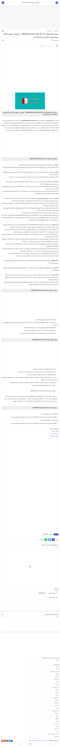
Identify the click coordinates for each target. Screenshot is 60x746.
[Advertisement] (30, 16)
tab (57, 731)
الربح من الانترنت (54, 671)
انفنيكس (56, 679)
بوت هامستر (55, 687)
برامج (57, 684)
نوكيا (57, 715)
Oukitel (56, 728)
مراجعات (56, 713)
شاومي (56, 700)
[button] (53, 539)
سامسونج (45, 534)
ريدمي (56, 695)
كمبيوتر (56, 705)
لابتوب (56, 708)
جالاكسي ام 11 (55, 431)
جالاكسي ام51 (55, 433)
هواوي (56, 718)
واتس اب (56, 723)
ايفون (57, 681)
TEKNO (56, 736)
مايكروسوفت (55, 710)
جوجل (56, 692)
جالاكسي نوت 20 (54, 436)
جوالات (49, 31)
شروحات (56, 702)
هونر (57, 721)
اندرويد (56, 676)
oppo (57, 726)
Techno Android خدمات (52, 734)
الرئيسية (55, 31)
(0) (3, 40)
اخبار (57, 668)
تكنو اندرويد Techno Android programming (24, 2)
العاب (57, 674)
